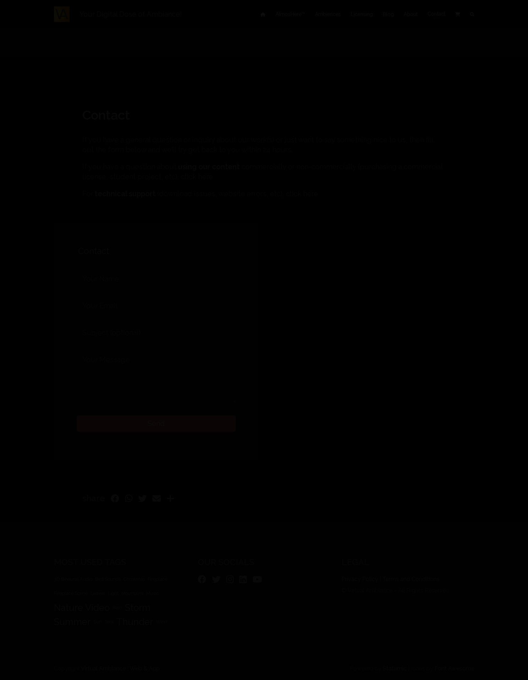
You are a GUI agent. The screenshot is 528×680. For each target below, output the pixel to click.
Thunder (134, 622)
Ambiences (328, 14)
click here (197, 176)
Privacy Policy (360, 579)
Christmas (134, 579)
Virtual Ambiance (103, 668)
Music (152, 593)
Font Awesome (454, 668)
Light (113, 593)
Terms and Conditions (411, 579)
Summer (72, 622)
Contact (436, 14)
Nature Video (82, 607)
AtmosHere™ (290, 14)
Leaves (98, 593)
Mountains (132, 593)
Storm (138, 607)
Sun (97, 621)
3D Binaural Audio (73, 579)
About (411, 14)
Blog (388, 14)
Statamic (395, 668)
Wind (161, 621)
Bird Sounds (108, 579)
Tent (109, 621)
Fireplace (157, 579)
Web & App (145, 668)
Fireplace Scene (71, 593)
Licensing (362, 14)
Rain (117, 607)
